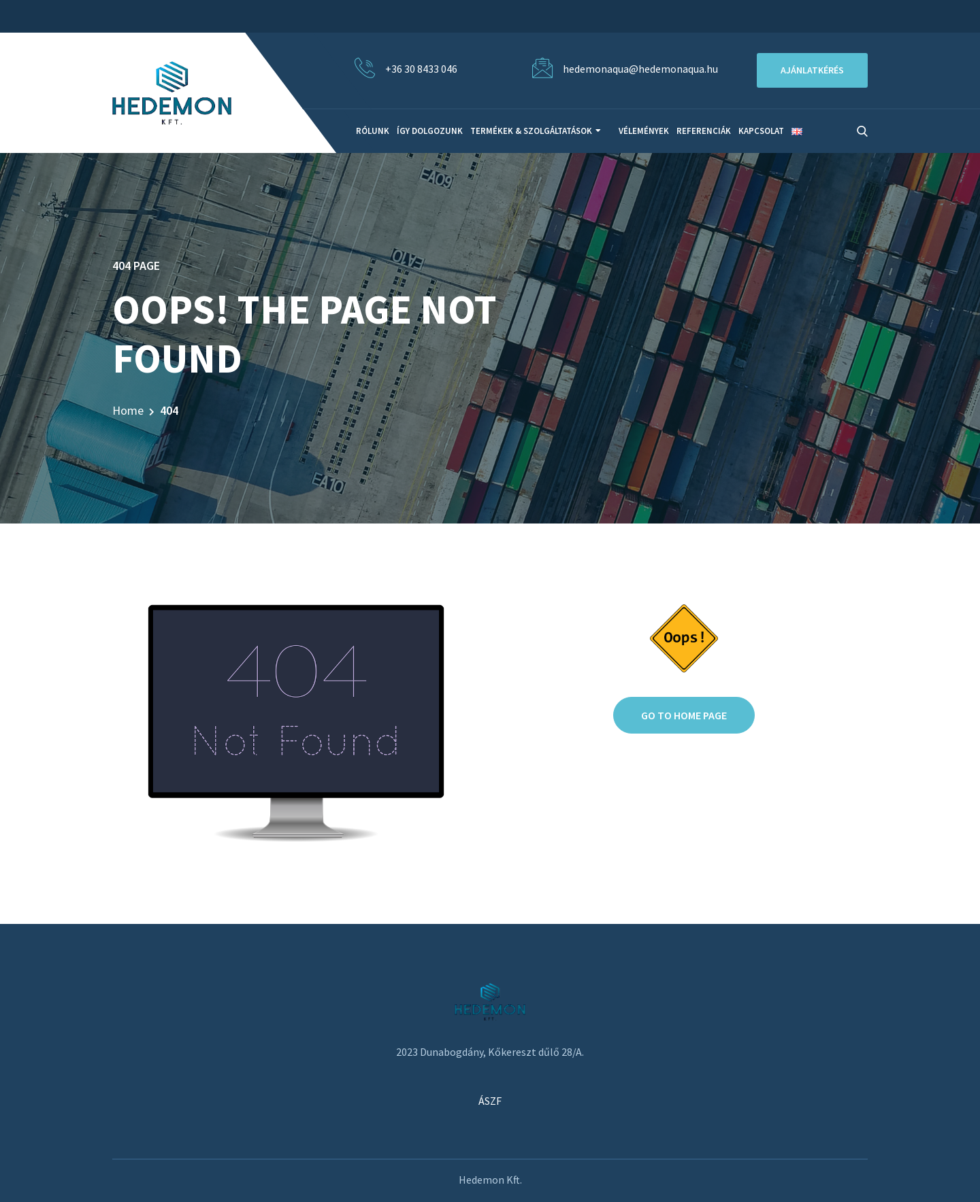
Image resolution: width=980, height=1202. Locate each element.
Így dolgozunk (430, 131)
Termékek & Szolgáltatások (531, 131)
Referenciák (703, 131)
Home (128, 410)
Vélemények (644, 131)
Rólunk (372, 131)
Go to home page (684, 715)
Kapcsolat (761, 131)
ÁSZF (490, 1100)
